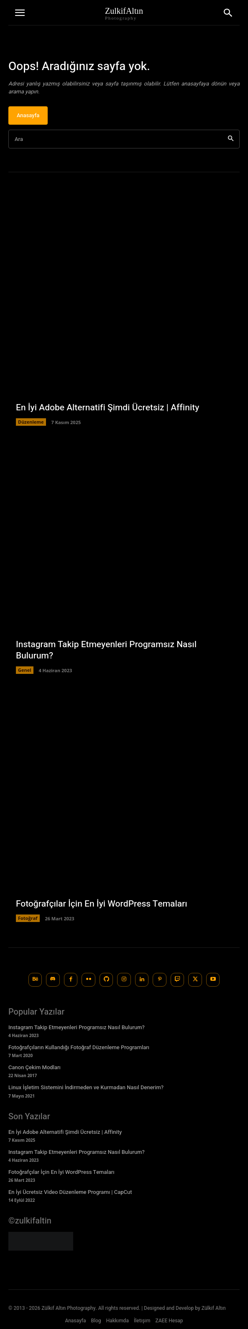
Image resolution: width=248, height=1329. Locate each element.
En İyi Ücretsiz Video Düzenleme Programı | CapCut (70, 1192)
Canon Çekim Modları (34, 1067)
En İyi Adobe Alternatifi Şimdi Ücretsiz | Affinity (107, 407)
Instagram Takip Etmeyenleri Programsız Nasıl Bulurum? (106, 650)
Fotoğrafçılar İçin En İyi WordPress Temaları (101, 903)
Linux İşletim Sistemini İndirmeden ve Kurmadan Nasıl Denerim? (86, 1087)
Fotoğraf (28, 918)
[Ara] (231, 139)
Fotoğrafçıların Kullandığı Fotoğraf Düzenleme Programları (78, 1047)
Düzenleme (31, 422)
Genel (24, 670)
